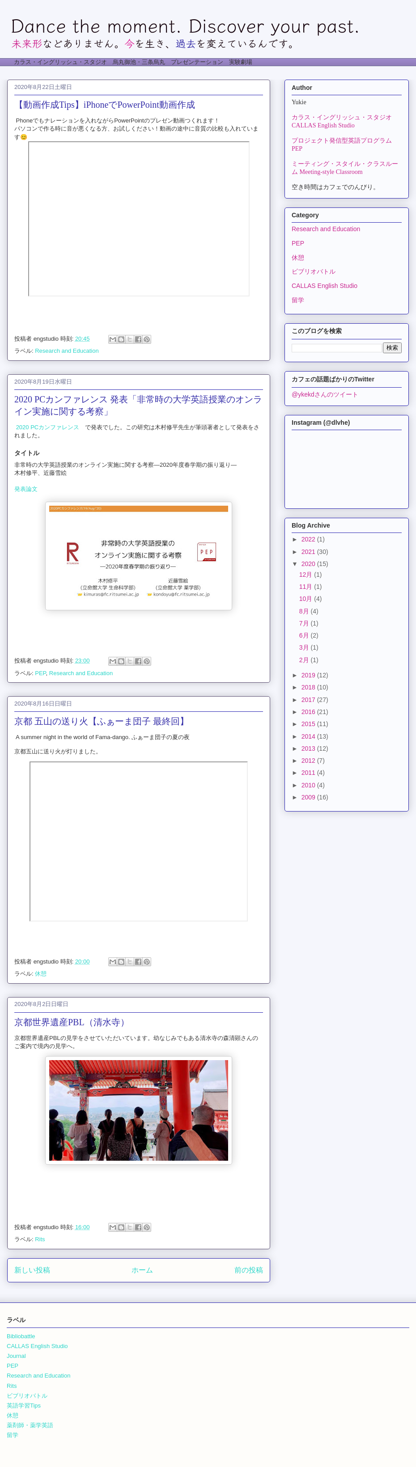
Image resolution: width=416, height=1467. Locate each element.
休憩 (41, 973)
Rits (40, 1239)
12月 (306, 574)
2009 (309, 797)
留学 (298, 300)
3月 (305, 647)
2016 (309, 711)
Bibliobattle (21, 1336)
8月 (305, 611)
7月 (305, 623)
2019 (309, 675)
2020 (309, 563)
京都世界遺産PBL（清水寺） (71, 1022)
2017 (309, 699)
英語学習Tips (24, 1405)
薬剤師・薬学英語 (30, 1425)
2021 (309, 551)
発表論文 (26, 489)
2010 (309, 785)
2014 (309, 736)
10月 (306, 598)
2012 (309, 760)
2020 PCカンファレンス (48, 427)
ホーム (142, 1270)
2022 (309, 539)
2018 (309, 687)
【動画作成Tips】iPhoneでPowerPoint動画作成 (104, 105)
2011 (309, 772)
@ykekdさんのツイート (325, 394)
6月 (305, 635)
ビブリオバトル (313, 271)
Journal (16, 1356)
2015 (309, 723)
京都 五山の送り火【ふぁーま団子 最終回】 (101, 721)
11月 (306, 586)
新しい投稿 (32, 1270)
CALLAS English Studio (324, 285)
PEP (40, 673)
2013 (309, 748)
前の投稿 (248, 1270)
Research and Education (66, 350)
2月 (305, 660)
